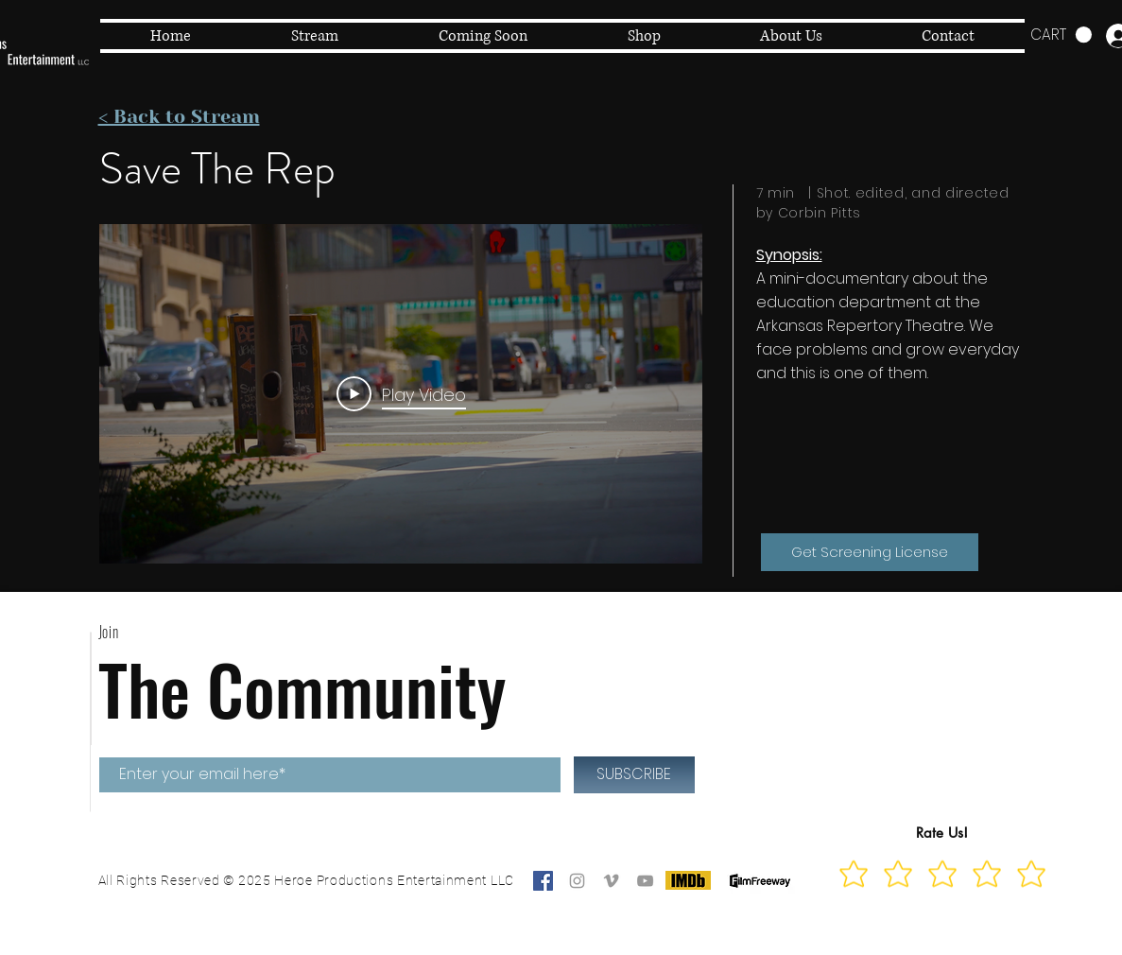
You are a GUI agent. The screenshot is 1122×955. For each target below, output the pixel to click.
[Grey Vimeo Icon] (611, 881)
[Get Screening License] (869, 552)
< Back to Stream (179, 117)
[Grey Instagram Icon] (577, 881)
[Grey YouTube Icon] (645, 881)
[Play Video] (400, 393)
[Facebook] (543, 881)
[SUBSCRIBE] (634, 774)
